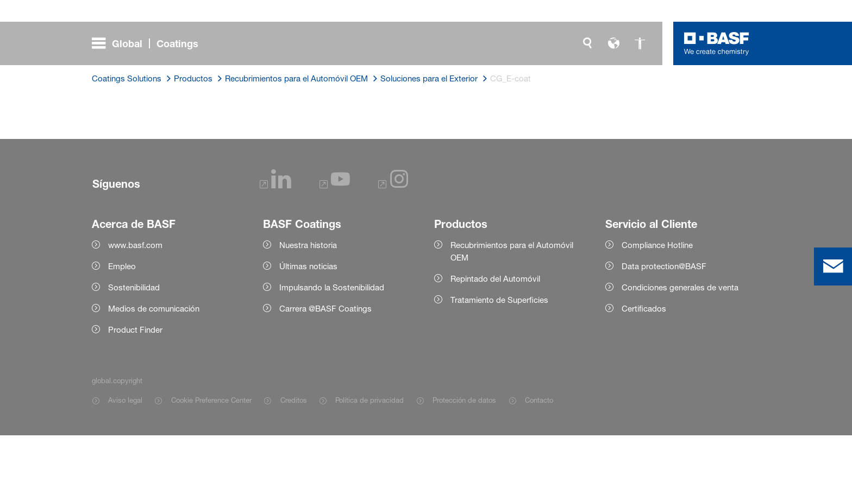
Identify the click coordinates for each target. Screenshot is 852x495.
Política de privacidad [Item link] (369, 459)
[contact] (833, 266)
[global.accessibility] (639, 43)
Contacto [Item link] (539, 459)
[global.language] (613, 43)
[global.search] (587, 43)
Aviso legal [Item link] (125, 459)
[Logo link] (716, 43)
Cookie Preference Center (211, 459)
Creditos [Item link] (293, 459)
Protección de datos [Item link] (464, 459)
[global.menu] (149, 43)
